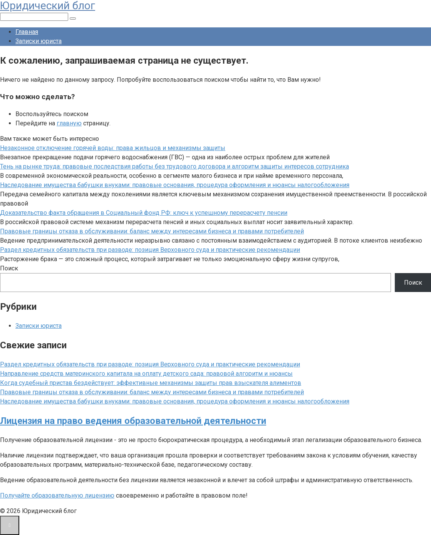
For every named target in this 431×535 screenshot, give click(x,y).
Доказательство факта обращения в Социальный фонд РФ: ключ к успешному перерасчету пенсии (143, 212)
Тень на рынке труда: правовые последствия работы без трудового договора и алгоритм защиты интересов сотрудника (174, 166)
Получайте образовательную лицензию (57, 495)
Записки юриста (38, 41)
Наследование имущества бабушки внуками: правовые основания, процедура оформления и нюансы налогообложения (174, 185)
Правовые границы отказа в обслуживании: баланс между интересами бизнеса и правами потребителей (152, 231)
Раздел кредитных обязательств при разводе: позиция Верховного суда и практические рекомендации (150, 249)
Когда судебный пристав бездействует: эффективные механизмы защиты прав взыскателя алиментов (150, 382)
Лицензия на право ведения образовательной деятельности (133, 420)
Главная (26, 31)
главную (69, 123)
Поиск (9, 268)
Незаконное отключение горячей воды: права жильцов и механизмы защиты (112, 148)
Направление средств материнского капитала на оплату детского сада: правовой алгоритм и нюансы (146, 373)
